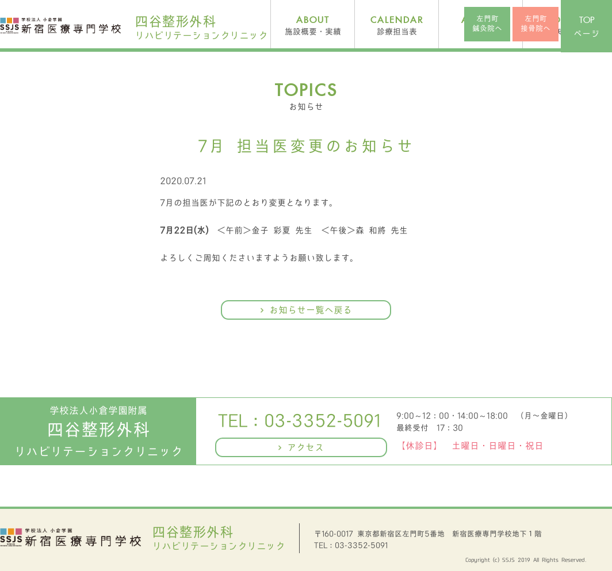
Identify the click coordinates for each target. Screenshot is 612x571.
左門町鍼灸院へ (487, 23)
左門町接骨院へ (535, 23)
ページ (586, 27)
